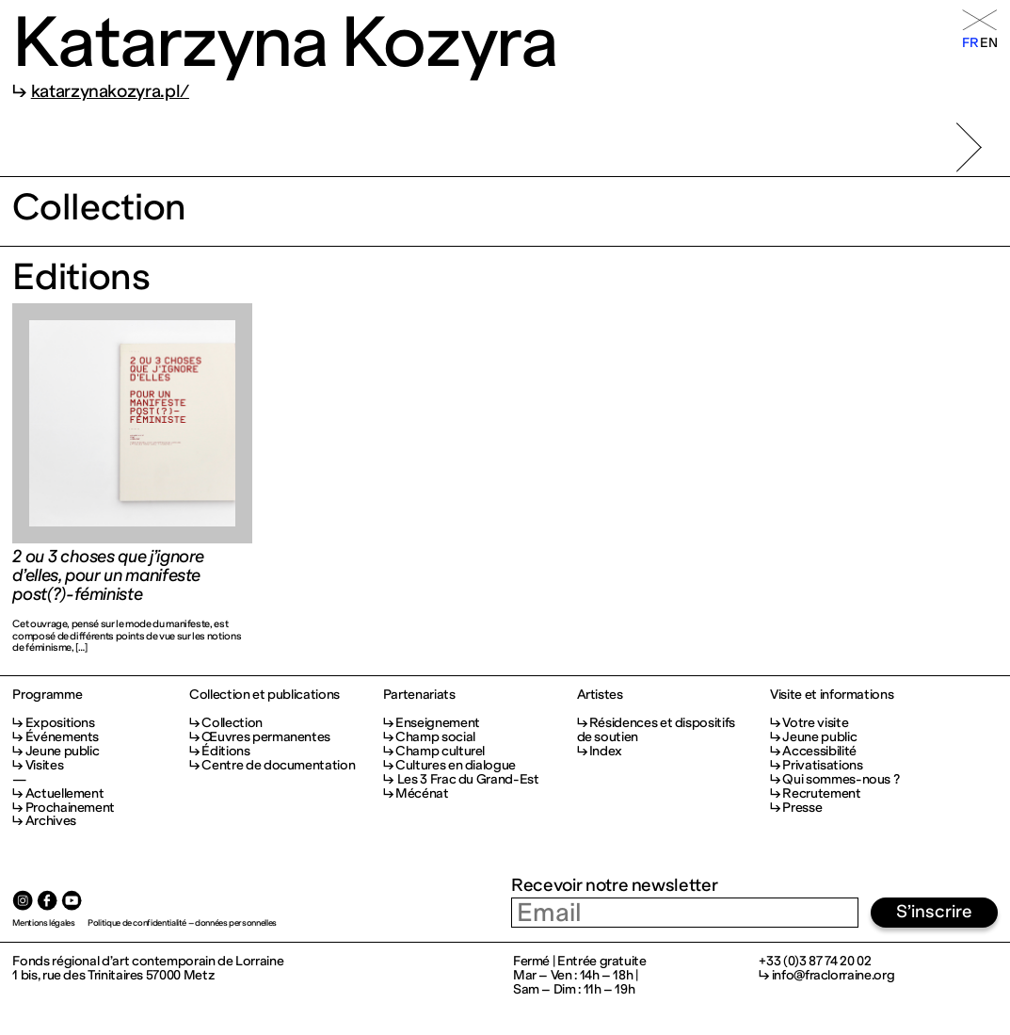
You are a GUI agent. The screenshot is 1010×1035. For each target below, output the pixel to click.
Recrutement (821, 793)
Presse (802, 808)
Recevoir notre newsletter (614, 885)
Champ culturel (440, 751)
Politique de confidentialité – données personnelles (182, 922)
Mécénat (422, 793)
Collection (231, 723)
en (988, 43)
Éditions (225, 751)
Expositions (60, 723)
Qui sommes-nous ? (840, 779)
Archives (50, 821)
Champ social (435, 737)
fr (970, 43)
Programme (47, 695)
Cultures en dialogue (455, 765)
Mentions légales (43, 922)
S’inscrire (934, 911)
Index (605, 751)
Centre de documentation (278, 765)
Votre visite (815, 723)
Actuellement (64, 793)
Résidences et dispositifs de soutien (656, 730)
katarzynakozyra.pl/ (110, 91)
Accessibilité (819, 751)
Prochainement (70, 808)
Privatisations (822, 765)
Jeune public (62, 751)
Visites (44, 765)
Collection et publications (264, 695)
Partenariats (419, 695)
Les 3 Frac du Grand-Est (466, 779)
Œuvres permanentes (265, 737)
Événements (62, 737)
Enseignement (437, 723)
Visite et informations (831, 695)
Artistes (600, 695)
